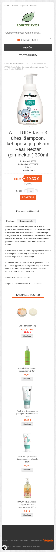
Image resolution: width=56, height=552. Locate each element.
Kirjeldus (10, 221)
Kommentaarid (26, 221)
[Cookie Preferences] (4, 547)
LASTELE (28, 64)
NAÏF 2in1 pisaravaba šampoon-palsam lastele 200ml (27, 459)
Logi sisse (14, 5)
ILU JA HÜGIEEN (16, 64)
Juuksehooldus (39, 64)
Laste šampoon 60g (27, 326)
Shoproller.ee (48, 540)
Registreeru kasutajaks (28, 5)
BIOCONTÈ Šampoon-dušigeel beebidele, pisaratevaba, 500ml (27, 504)
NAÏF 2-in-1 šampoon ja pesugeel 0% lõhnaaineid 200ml (27, 413)
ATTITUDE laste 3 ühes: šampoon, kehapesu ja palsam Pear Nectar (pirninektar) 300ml (26, 68)
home (6, 64)
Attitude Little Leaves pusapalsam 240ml (27, 369)
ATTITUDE (34, 164)
